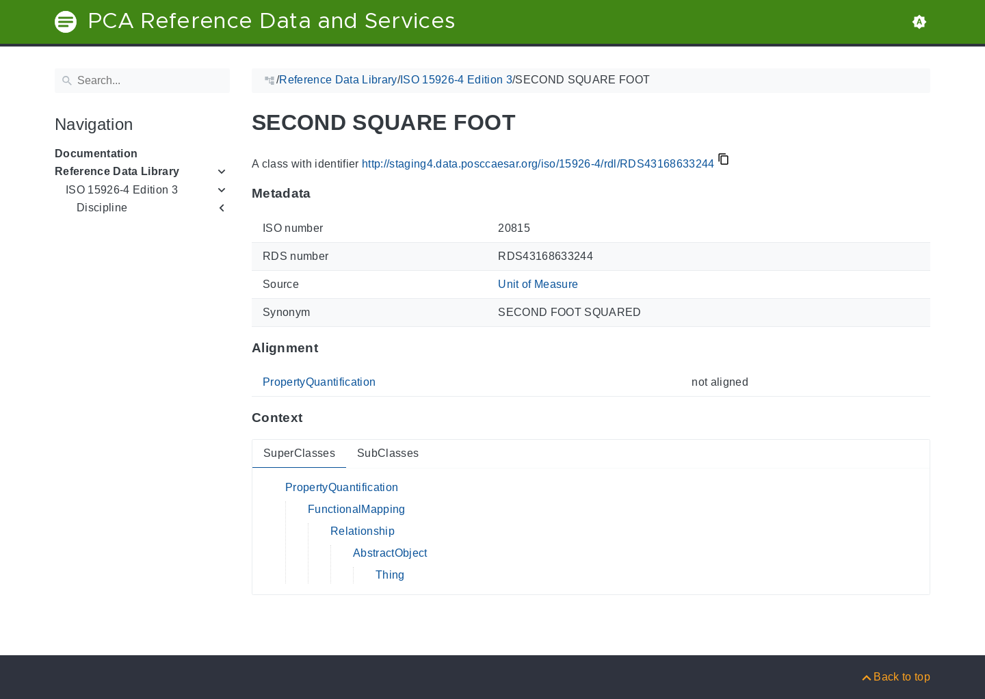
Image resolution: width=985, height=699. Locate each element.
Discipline (102, 207)
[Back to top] (895, 677)
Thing (390, 575)
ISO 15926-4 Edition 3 (122, 190)
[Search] (142, 80)
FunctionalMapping (357, 509)
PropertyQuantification (319, 382)
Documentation (96, 153)
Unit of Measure (538, 284)
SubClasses (388, 453)
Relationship (362, 531)
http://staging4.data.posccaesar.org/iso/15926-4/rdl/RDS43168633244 (538, 164)
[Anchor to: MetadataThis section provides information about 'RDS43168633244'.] (324, 193)
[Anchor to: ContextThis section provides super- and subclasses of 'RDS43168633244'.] (316, 418)
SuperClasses (299, 453)
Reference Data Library (117, 171)
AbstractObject (390, 553)
